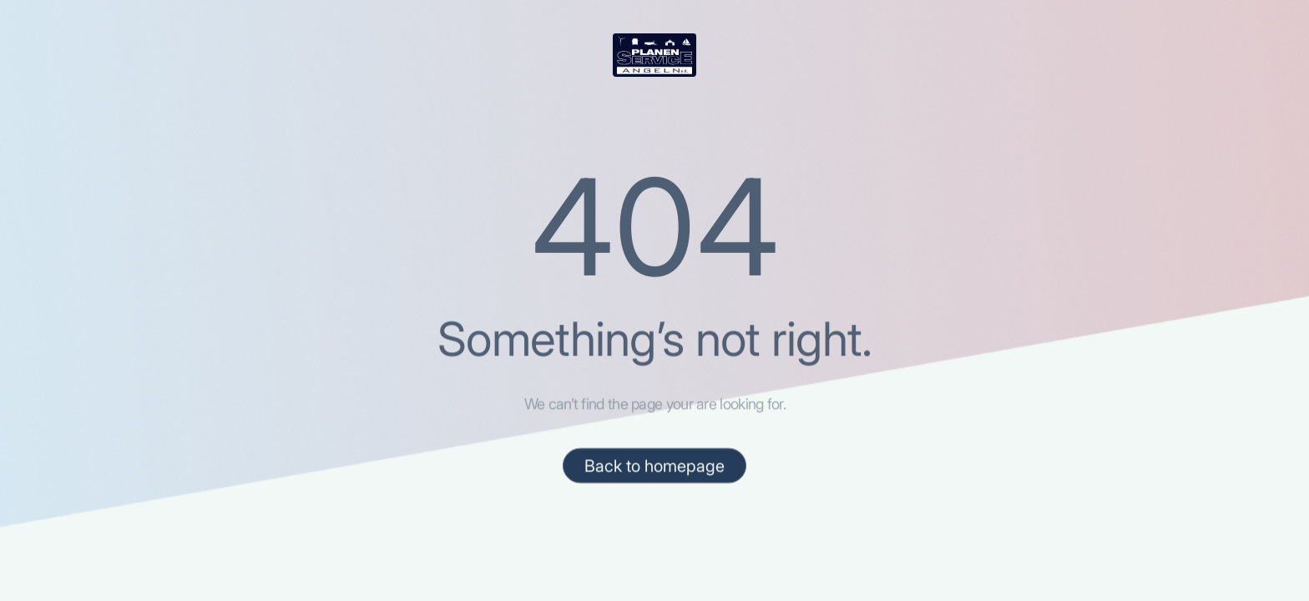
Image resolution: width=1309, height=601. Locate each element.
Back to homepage (654, 467)
